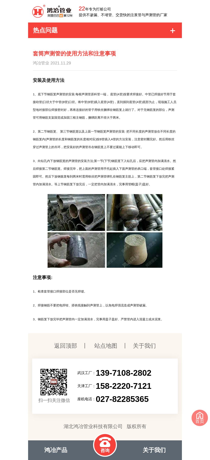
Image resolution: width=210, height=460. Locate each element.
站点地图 (105, 346)
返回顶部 (65, 346)
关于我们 (144, 346)
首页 (199, 418)
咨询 (105, 445)
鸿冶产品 (55, 450)
